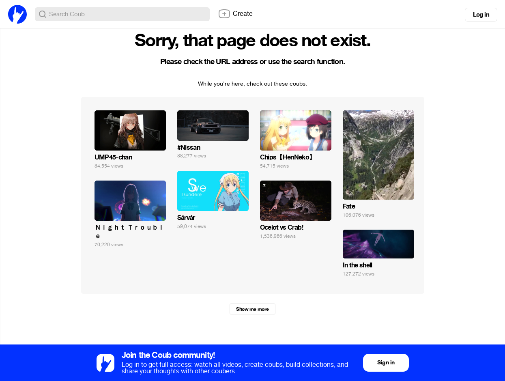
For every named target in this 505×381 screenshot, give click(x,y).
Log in (481, 15)
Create (235, 13)
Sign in (385, 362)
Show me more (252, 309)
